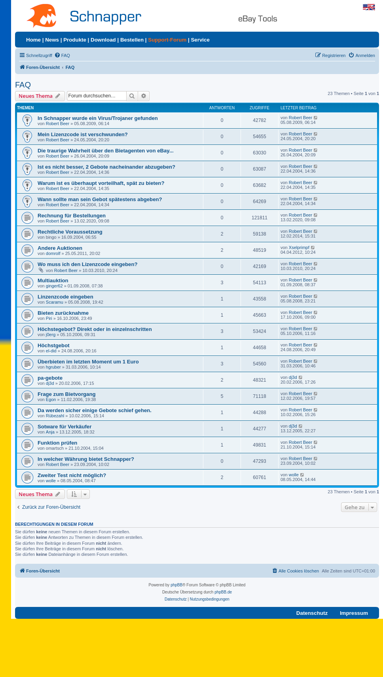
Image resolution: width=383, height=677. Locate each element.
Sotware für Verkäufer (64, 427)
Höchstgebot (54, 345)
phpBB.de (223, 592)
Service (200, 40)
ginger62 (54, 285)
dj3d (50, 383)
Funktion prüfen (57, 443)
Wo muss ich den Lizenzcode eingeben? (88, 264)
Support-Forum (167, 40)
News (52, 40)
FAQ (23, 84)
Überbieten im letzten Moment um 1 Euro (88, 362)
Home (33, 40)
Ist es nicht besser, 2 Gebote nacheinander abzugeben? (106, 167)
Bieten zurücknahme (63, 313)
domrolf (53, 253)
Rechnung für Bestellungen (72, 216)
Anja (50, 432)
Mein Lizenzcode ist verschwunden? (83, 134)
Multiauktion (53, 280)
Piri (49, 318)
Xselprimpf (299, 247)
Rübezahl (55, 415)
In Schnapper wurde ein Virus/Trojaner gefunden (98, 118)
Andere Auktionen (60, 248)
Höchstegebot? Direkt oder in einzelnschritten (95, 329)
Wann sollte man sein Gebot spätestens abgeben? (100, 199)
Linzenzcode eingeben (65, 297)
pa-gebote (50, 378)
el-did (51, 350)
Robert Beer (57, 123)
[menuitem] (62, 55)
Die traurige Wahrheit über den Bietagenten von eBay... (106, 151)
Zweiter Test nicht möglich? (72, 475)
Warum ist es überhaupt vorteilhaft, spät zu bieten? (101, 183)
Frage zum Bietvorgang (67, 394)
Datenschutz (312, 613)
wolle (51, 480)
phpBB (176, 585)
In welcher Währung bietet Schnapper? (86, 459)
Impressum (354, 613)
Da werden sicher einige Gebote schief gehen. (95, 410)
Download (103, 40)
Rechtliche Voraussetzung (70, 232)
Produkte (74, 40)
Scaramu (54, 302)
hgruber (53, 367)
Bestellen (132, 40)
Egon (51, 399)
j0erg (50, 334)
